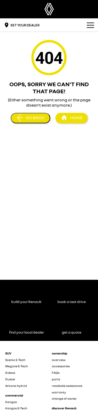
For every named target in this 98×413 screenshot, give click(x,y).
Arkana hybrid (16, 386)
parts (56, 379)
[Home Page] (49, 9)
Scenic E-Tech (15, 360)
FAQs (56, 373)
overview (59, 360)
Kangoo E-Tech (16, 408)
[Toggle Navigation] (90, 25)
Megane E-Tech (16, 366)
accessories (61, 366)
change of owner (64, 398)
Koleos (10, 373)
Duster (10, 379)
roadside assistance (67, 386)
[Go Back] (30, 118)
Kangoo (11, 402)
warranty (59, 392)
